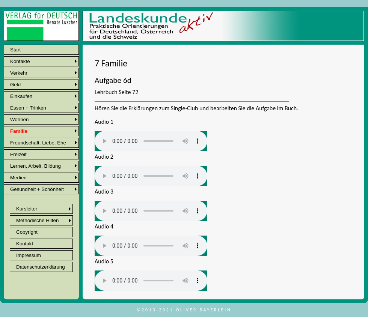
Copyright (27, 232)
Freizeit (18, 154)
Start (15, 50)
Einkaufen (21, 96)
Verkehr (18, 73)
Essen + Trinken (28, 108)
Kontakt (24, 243)
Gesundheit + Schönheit (37, 189)
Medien (18, 177)
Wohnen (19, 119)
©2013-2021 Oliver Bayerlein (184, 309)
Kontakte (20, 61)
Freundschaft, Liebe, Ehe (38, 143)
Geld (15, 84)
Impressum (28, 255)
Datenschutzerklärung (40, 267)
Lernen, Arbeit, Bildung (35, 166)
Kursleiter (26, 209)
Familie (18, 131)
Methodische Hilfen (37, 220)
